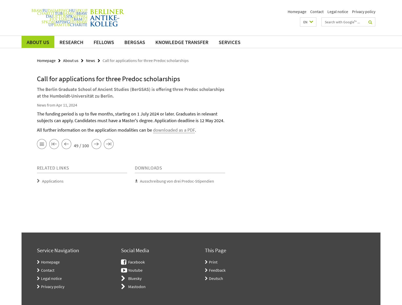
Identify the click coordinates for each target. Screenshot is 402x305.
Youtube (135, 270)
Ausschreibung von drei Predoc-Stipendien (177, 181)
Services (229, 42)
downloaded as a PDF (174, 130)
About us (38, 42)
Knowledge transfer (181, 42)
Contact (317, 11)
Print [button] (213, 262)
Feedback (217, 270)
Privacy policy (363, 11)
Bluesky (135, 278)
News (90, 60)
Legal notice (337, 11)
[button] (308, 22)
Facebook (136, 262)
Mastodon (137, 286)
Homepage (297, 11)
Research (71, 42)
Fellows (104, 42)
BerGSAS (134, 42)
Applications (53, 181)
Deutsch (216, 278)
